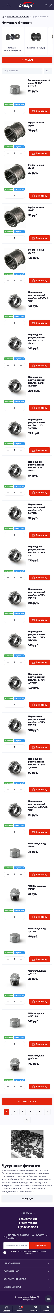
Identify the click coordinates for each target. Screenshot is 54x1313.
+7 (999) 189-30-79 (27, 1227)
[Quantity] (14, 111)
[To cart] (39, 111)
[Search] (8, 5)
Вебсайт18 (34, 1297)
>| (27, 1119)
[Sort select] (22, 71)
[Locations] (45, 5)
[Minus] (7, 111)
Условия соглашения (28, 1251)
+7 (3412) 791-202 (27, 1223)
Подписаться (40, 1246)
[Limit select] (48, 71)
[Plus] (21, 111)
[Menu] (3, 5)
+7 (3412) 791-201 (27, 1219)
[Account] (50, 5)
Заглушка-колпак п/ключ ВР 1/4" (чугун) (39, 83)
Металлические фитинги (18, 17)
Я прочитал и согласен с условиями (28, 1253)
